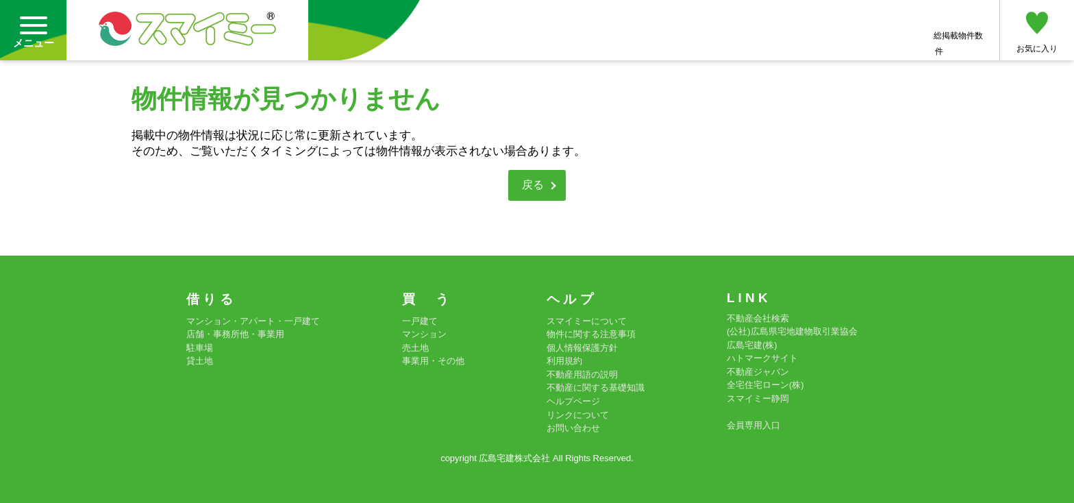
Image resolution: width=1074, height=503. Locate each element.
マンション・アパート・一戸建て (253, 321)
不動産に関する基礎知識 (596, 387)
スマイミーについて (587, 321)
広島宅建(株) (752, 345)
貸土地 (199, 361)
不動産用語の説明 (582, 374)
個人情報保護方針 (582, 348)
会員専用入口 (753, 425)
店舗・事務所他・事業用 (235, 334)
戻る (533, 185)
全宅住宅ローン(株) (765, 385)
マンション (424, 334)
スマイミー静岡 (758, 398)
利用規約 (564, 361)
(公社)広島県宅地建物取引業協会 (792, 331)
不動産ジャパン (758, 372)
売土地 (415, 348)
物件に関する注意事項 (591, 334)
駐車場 (199, 348)
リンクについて (578, 415)
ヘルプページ (573, 401)
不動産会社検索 (758, 318)
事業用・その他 (433, 361)
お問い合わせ (573, 428)
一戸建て (420, 321)
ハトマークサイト (762, 358)
